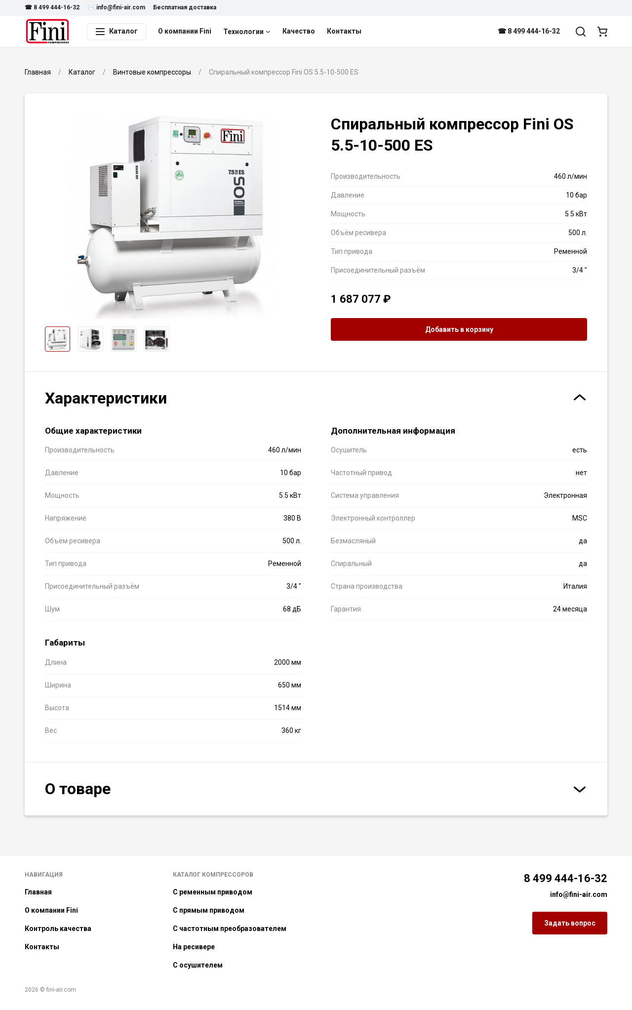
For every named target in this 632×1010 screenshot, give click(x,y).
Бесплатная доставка (184, 7)
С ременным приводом (212, 892)
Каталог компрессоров (213, 874)
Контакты (344, 31)
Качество (298, 31)
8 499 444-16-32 (565, 878)
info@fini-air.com (578, 894)
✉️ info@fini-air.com (116, 7)
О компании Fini (184, 31)
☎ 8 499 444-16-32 (52, 7)
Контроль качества (58, 928)
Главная (38, 892)
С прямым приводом (208, 910)
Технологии (247, 32)
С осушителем (198, 965)
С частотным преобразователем (229, 928)
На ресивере (194, 947)
